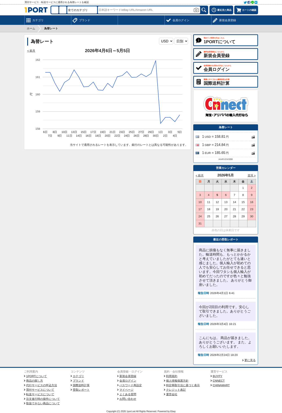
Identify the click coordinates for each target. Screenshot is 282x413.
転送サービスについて (40, 394)
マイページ (126, 389)
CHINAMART (221, 385)
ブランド (78, 380)
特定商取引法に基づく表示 (183, 385)
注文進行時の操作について (43, 398)
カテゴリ (78, 376)
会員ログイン (127, 380)
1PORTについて (36, 376)
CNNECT (219, 380)
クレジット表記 (176, 389)
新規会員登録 (127, 376)
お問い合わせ (127, 398)
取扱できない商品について (43, 403)
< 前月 (31, 50)
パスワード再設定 (130, 385)
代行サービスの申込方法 (41, 385)
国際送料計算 (81, 385)
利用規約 (171, 376)
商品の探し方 (34, 380)
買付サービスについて (40, 389)
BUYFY (217, 376)
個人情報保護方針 (177, 380)
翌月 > (252, 175)
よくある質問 (127, 394)
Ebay (173, 411)
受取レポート (81, 389)
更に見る (250, 360)
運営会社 (171, 394)
